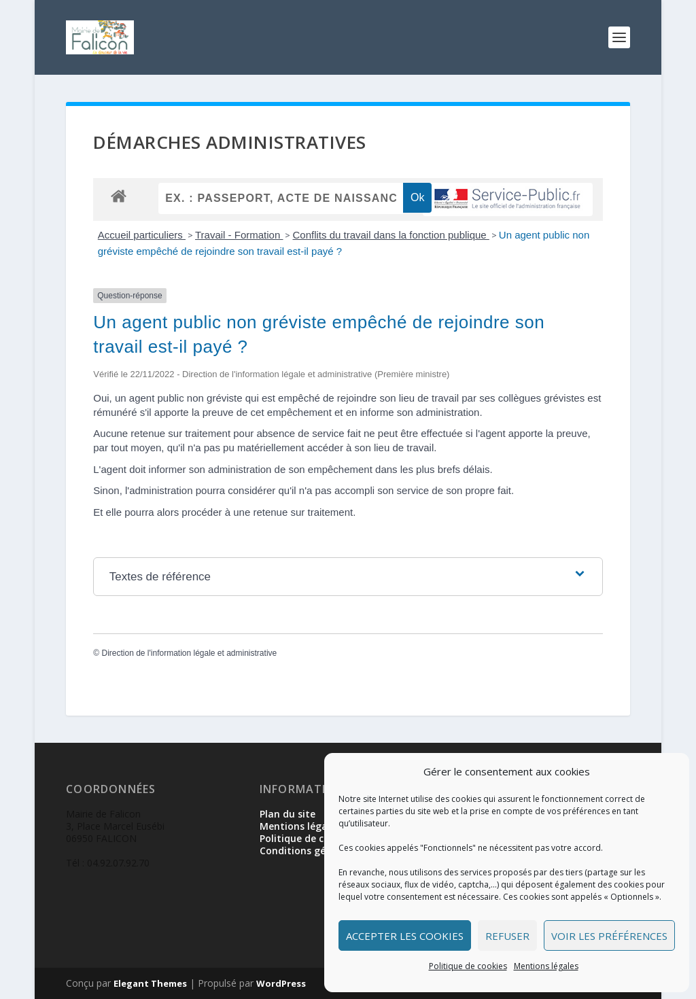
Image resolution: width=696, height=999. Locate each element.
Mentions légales (546, 966)
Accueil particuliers (142, 235)
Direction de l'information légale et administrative (189, 653)
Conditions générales (310, 850)
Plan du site (287, 813)
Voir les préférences (609, 936)
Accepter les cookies (405, 936)
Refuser (507, 936)
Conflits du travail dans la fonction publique (390, 235)
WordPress (281, 983)
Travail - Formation (239, 235)
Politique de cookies (468, 966)
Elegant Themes (150, 983)
